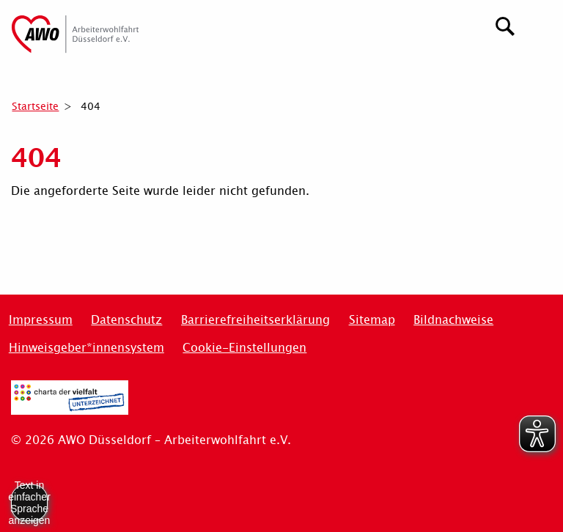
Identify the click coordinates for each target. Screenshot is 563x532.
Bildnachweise (453, 320)
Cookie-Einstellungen (244, 348)
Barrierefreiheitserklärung (255, 320)
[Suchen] (505, 25)
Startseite (35, 106)
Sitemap (372, 320)
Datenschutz (126, 320)
